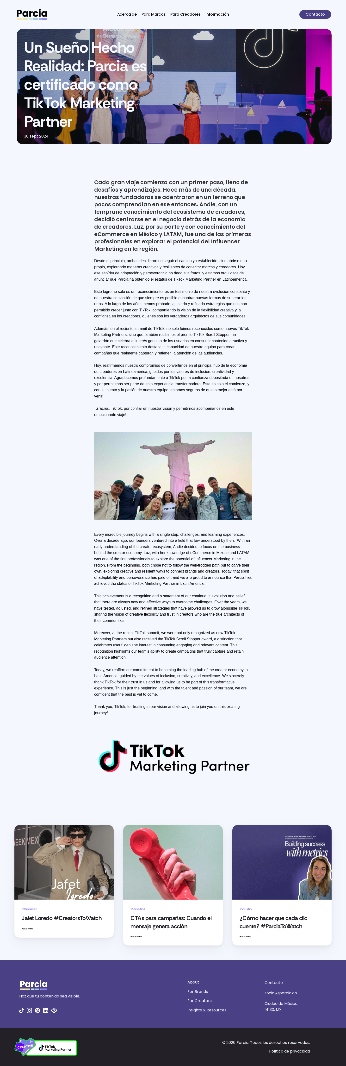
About (193, 982)
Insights (194, 1010)
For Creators (199, 1000)
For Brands (197, 991)
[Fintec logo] (81, 985)
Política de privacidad (289, 1051)
